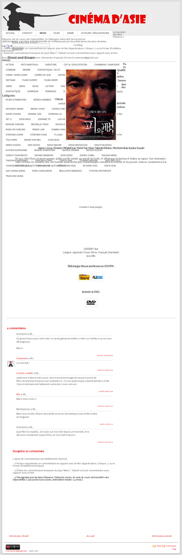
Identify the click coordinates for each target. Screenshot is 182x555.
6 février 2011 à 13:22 (105, 406)
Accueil (10, 33)
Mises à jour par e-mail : (25, 42)
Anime (70, 33)
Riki (18, 394)
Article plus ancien (162, 536)
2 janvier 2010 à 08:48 (105, 355)
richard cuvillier (24, 373)
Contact (27, 33)
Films (56, 33)
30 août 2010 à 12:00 (106, 391)
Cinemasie (22, 358)
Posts (159, 546)
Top (174, 549)
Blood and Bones (20, 58)
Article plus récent (19, 536)
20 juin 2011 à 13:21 (106, 424)
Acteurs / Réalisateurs (95, 33)
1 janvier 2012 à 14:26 (105, 442)
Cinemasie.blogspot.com (16, 551)
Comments (171, 546)
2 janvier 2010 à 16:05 (105, 370)
